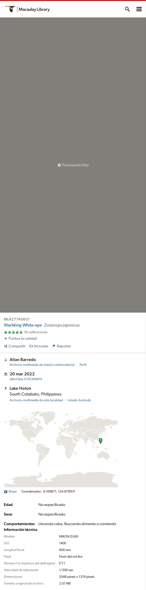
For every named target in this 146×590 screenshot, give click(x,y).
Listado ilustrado (79, 400)
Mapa (10, 491)
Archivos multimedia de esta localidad (36, 400)
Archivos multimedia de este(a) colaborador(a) (42, 365)
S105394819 (26, 379)
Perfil (83, 365)
